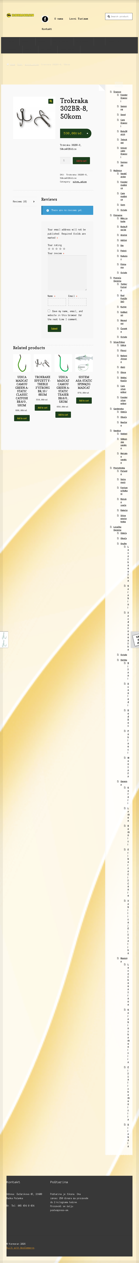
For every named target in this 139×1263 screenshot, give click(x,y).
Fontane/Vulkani (124, 490)
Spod (123, 114)
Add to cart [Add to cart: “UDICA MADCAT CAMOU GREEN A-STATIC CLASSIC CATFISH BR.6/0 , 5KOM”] (22, 418)
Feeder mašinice (124, 184)
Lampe (129, 814)
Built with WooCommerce (20, 1248)
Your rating (55, 245)
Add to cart (81, 161)
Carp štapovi (124, 122)
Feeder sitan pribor (124, 400)
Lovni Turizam (78, 18)
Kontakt (47, 29)
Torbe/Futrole (124, 287)
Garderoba (12, 49)
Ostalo (124, 210)
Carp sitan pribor (123, 388)
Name (51, 296)
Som (123, 204)
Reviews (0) (20, 201)
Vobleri (124, 433)
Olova (123, 372)
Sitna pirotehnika (124, 518)
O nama (58, 18)
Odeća (124, 411)
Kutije (124, 306)
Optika (124, 659)
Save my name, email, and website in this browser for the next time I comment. (65, 315)
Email (72, 296)
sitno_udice (32, 64)
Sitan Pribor (82, 41)
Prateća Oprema (60, 41)
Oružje (124, 543)
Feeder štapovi (124, 97)
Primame (41, 41)
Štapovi (10, 41)
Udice (123, 345)
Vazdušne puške (128, 631)
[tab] (25, 201)
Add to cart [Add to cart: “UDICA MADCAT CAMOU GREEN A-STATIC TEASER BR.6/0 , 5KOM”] (63, 414)
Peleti (124, 250)
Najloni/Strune (124, 358)
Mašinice (26, 41)
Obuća (124, 417)
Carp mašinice (124, 196)
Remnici (129, 834)
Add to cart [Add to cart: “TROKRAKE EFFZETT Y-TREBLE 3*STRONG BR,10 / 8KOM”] (42, 407)
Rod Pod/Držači (124, 298)
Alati (123, 367)
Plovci (123, 350)
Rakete (124, 510)
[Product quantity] (65, 160)
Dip (122, 245)
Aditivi (124, 240)
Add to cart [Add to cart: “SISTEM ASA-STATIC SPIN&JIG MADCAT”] (84, 400)
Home (12, 64)
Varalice (29, 49)
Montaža (128, 766)
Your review (56, 253)
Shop (19, 64)
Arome (124, 234)
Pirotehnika (46, 49)
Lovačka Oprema (67, 49)
